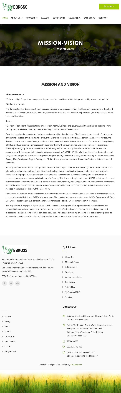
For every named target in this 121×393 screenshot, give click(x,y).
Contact (103, 18)
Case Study (89, 18)
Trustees (69, 272)
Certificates (59, 18)
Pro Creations (76, 364)
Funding (68, 297)
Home (5, 18)
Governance (70, 282)
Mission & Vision (72, 262)
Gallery (45, 18)
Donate (8, 316)
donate (109, 6)
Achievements (71, 267)
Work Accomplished (73, 277)
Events (8, 331)
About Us (15, 18)
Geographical (10, 351)
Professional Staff (72, 292)
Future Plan (70, 287)
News (7, 326)
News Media (74, 18)
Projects (30, 18)
